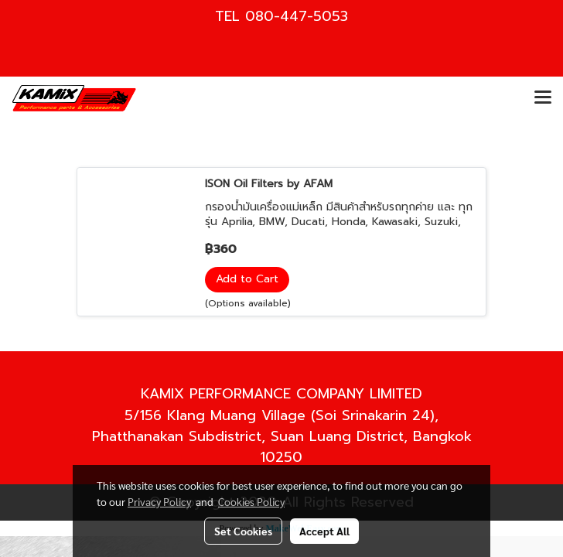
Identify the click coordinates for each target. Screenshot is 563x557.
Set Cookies (243, 531)
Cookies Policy (251, 501)
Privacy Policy (159, 501)
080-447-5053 (296, 16)
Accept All (324, 531)
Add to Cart (247, 279)
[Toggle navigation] (543, 98)
